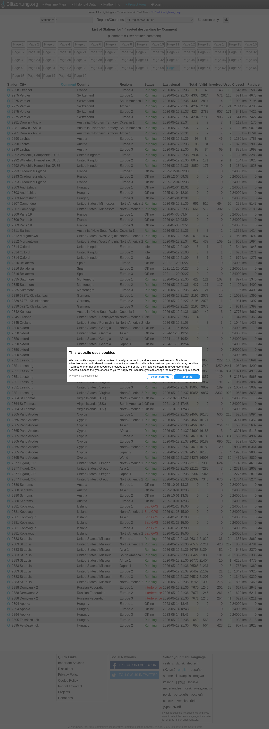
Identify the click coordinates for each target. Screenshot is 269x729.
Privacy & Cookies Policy (83, 375)
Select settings (159, 376)
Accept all (187, 376)
